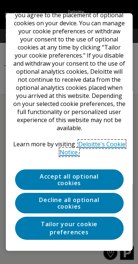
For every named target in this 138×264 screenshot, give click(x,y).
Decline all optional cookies (69, 203)
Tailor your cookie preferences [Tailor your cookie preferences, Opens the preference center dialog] (68, 228)
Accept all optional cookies (68, 179)
